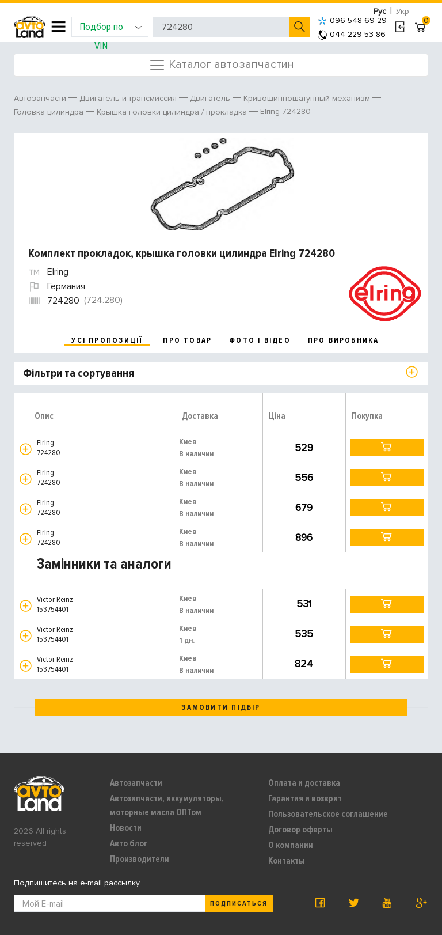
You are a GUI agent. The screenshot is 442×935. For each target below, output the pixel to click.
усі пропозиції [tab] (107, 340)
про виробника (343, 340)
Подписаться (239, 903)
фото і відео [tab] (260, 340)
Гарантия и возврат (305, 798)
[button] (25, 449)
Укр (402, 11)
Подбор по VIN (110, 28)
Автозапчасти (136, 783)
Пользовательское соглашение (328, 814)
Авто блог (128, 843)
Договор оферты (300, 829)
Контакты (286, 860)
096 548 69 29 (352, 20)
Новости (126, 828)
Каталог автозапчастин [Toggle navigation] (221, 65)
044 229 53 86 (352, 34)
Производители (139, 859)
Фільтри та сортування (78, 373)
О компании (290, 845)
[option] (222, 184)
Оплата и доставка (304, 783)
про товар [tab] (187, 340)
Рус (380, 11)
